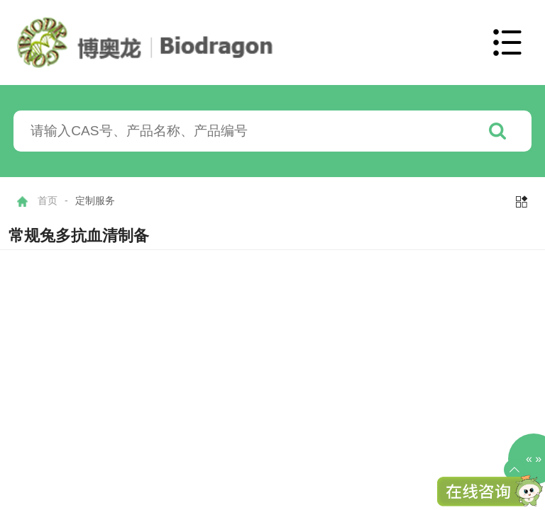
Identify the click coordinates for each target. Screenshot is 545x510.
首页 (47, 200)
